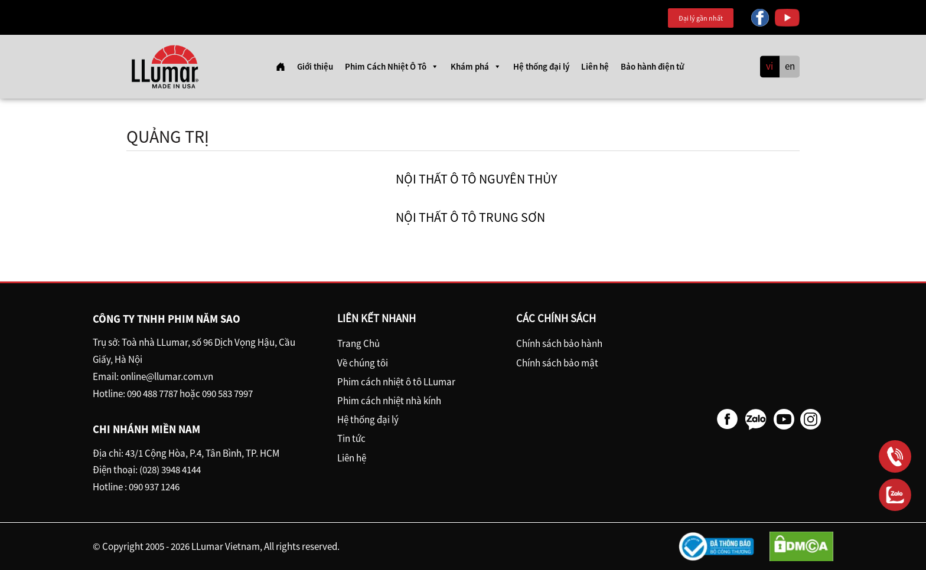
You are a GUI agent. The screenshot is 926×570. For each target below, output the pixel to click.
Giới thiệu (315, 66)
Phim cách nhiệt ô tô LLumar (396, 381)
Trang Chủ (358, 343)
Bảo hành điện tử (652, 66)
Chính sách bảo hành (559, 343)
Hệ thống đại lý (541, 66)
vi (769, 66)
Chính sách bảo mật (557, 362)
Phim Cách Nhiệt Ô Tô (392, 66)
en (790, 66)
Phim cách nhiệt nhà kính (389, 400)
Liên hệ (595, 66)
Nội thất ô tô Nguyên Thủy (476, 179)
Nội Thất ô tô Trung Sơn (470, 217)
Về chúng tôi (362, 362)
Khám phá (476, 66)
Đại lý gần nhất (701, 18)
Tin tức (351, 438)
